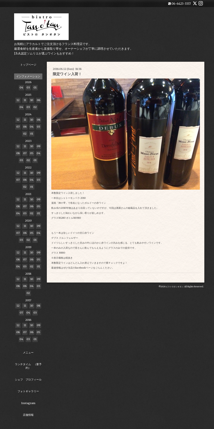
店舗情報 (28, 415)
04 (21, 87)
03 (28, 87)
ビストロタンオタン (174, 286)
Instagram (28, 403)
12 (17, 100)
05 (31, 153)
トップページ (28, 64)
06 (38, 100)
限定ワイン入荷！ (67, 74)
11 (25, 100)
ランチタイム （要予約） (28, 366)
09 (38, 146)
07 (18, 126)
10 (31, 100)
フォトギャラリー (28, 391)
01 (35, 87)
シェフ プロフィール (28, 379)
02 (35, 107)
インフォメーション (28, 76)
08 (38, 119)
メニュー (28, 352)
